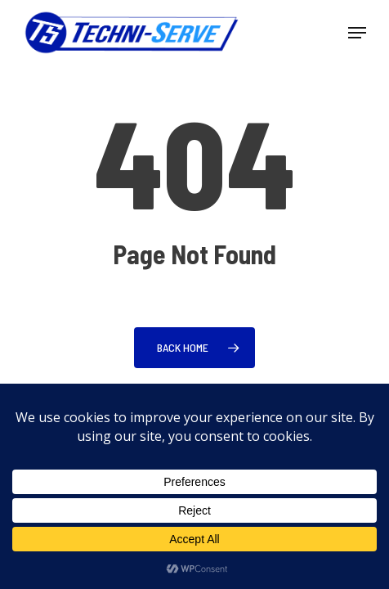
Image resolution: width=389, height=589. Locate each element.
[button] (357, 33)
